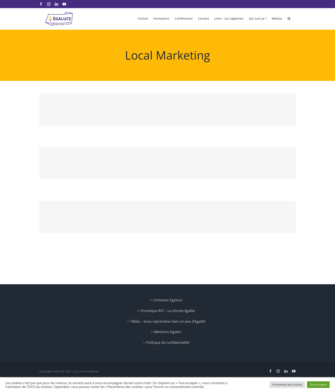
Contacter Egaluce (167, 300)
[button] (289, 18)
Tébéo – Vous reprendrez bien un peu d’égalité (167, 321)
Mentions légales (167, 331)
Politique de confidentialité (167, 342)
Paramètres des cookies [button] (287, 384)
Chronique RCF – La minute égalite (167, 310)
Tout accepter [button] (318, 384)
